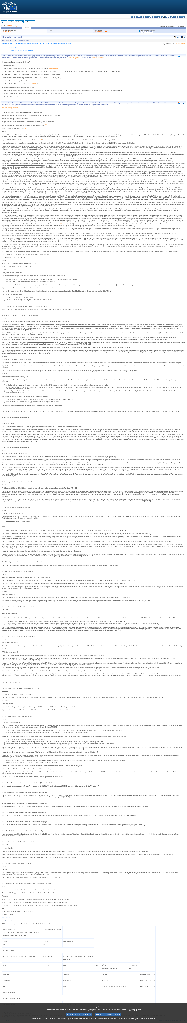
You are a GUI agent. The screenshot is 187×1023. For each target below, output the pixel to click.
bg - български (132, 17)
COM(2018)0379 (73, 58)
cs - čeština (137, 17)
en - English (148, 17)
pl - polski (171, 17)
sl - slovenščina (180, 17)
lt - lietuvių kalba (162, 17)
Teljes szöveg (30, 21)
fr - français (150, 17)
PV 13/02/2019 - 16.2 (101, 32)
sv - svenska (184, 17)
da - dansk (139, 17)
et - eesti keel (143, 17)
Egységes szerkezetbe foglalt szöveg (20, 50)
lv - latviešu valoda (159, 17)
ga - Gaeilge (152, 17)
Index (5, 21)
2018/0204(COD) (12, 26)
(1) (2, 96)
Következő (18, 21)
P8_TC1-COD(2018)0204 (10, 108)
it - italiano (157, 17)
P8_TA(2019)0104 (147, 32)
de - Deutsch (141, 17)
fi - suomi (182, 17)
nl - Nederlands (168, 17)
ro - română (175, 17)
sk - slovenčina (177, 17)
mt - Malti (166, 17)
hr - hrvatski (155, 17)
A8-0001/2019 (7, 32)
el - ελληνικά (146, 17)
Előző (12, 21)
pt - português (173, 17)
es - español (134, 17)
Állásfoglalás (12, 47)
